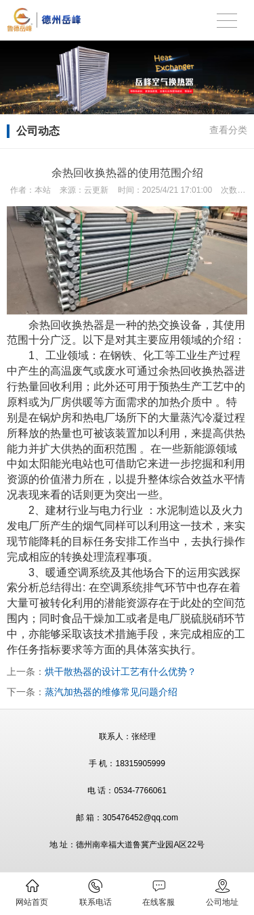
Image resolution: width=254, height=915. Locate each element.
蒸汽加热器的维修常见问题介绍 (111, 691)
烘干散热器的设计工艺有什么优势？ (120, 671)
